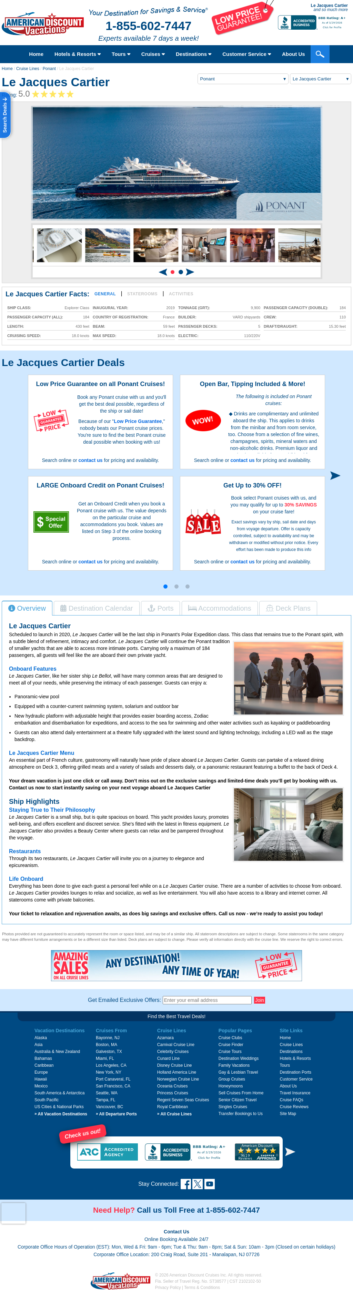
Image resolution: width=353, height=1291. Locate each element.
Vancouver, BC (109, 1106)
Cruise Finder (231, 1044)
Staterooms (142, 294)
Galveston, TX (109, 1051)
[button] (172, 272)
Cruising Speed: (24, 336)
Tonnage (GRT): (194, 308)
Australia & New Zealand (57, 1051)
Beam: (99, 326)
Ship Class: (19, 308)
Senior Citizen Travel (238, 1099)
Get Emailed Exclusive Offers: (124, 1000)
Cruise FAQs (291, 1099)
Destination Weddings (239, 1058)
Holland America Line (176, 1072)
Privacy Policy (168, 1287)
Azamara (165, 1037)
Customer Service (296, 1079)
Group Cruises (232, 1079)
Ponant (49, 68)
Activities (181, 294)
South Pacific (46, 1099)
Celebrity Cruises (173, 1051)
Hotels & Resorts (77, 54)
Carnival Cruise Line (175, 1044)
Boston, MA (106, 1044)
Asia (38, 1044)
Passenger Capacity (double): (296, 308)
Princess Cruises (172, 1093)
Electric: (188, 336)
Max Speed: (104, 336)
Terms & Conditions (202, 1287)
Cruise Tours (230, 1051)
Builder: (187, 317)
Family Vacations (234, 1065)
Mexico (41, 1086)
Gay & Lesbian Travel (238, 1072)
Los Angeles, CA (111, 1065)
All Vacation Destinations (60, 1114)
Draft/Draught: (280, 326)
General (105, 294)
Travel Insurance (295, 1093)
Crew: (270, 317)
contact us (90, 460)
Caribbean (43, 1065)
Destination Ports (295, 1072)
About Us (288, 1086)
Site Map (288, 1113)
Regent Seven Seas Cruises (183, 1099)
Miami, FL (105, 1058)
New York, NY (108, 1072)
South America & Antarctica (59, 1093)
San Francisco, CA (113, 1086)
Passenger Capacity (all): (35, 317)
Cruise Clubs (230, 1037)
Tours (121, 54)
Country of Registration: (120, 317)
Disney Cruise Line (174, 1065)
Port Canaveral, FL (113, 1079)
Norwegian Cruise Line (178, 1079)
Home (36, 54)
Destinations (193, 54)
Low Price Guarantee (138, 421)
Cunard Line (168, 1058)
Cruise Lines (27, 68)
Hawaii (40, 1079)
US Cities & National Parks (59, 1106)
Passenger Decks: (197, 326)
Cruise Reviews (294, 1106)
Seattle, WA (107, 1093)
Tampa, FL (105, 1099)
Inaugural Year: (110, 308)
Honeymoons (231, 1086)
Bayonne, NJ (108, 1037)
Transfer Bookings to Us (241, 1113)
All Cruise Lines (174, 1114)
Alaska (40, 1037)
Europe (41, 1072)
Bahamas (43, 1058)
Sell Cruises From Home (241, 1093)
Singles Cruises (233, 1106)
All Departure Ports (116, 1114)
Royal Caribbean (172, 1106)
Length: (15, 326)
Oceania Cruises (172, 1086)
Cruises (153, 54)
